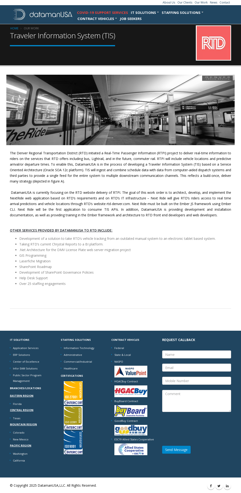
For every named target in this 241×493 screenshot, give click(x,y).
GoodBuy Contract (126, 421)
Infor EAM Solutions (25, 368)
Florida (17, 404)
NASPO (118, 361)
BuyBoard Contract (126, 401)
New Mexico (20, 439)
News (213, 2)
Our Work (201, 2)
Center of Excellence (26, 361)
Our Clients (184, 2)
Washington (20, 453)
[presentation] (198, 426)
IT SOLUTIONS (143, 12)
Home (14, 28)
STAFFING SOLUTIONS (181, 12)
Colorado (18, 432)
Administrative (73, 355)
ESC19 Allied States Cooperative (134, 439)
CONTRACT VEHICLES (95, 18)
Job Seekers (131, 18)
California (19, 460)
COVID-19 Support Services (102, 12)
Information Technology (79, 348)
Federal (119, 348)
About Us (169, 2)
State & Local (122, 355)
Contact (225, 2)
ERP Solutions (21, 355)
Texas (16, 418)
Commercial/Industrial (78, 361)
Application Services (25, 348)
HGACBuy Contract (126, 381)
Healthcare (71, 368)
